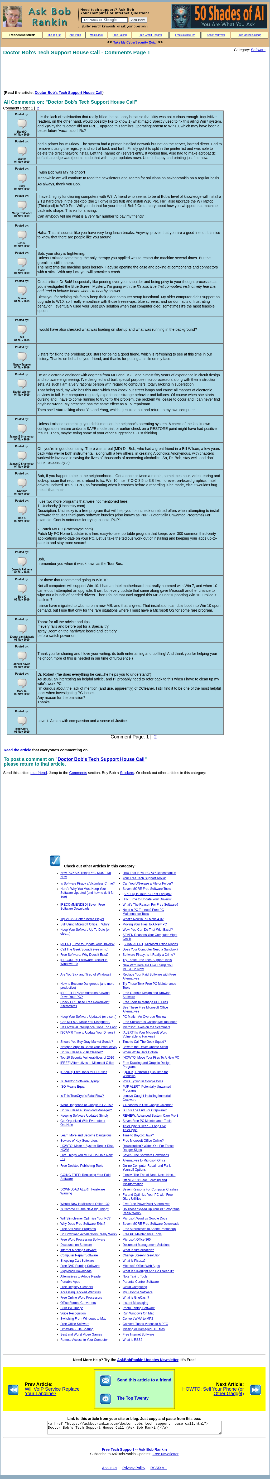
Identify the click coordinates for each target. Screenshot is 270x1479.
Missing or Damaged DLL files (144, 1329)
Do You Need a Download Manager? (86, 1110)
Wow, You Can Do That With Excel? (148, 929)
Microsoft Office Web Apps (141, 1266)
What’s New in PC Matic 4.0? (143, 919)
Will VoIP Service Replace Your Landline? (52, 1391)
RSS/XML (159, 1470)
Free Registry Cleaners (76, 1287)
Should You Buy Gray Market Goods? (86, 1042)
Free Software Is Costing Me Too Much (150, 1022)
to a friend (39, 773)
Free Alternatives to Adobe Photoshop (149, 1229)
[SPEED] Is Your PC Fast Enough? (147, 894)
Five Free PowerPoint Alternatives (146, 1204)
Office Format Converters (78, 1303)
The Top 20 (54, 34)
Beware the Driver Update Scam (145, 1047)
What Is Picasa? (134, 1260)
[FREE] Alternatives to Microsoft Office (87, 1063)
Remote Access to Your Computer (84, 1340)
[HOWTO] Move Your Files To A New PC (151, 1057)
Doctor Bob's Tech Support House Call (68, 92)
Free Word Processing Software (82, 1239)
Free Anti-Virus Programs (78, 1229)
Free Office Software (74, 1324)
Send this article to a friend (144, 1380)
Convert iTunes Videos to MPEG (145, 1324)
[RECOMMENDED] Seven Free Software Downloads (82, 906)
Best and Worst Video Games (81, 1334)
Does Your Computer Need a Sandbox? (150, 949)
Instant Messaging (135, 1303)
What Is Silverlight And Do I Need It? (148, 1271)
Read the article (17, 750)
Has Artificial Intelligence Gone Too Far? (88, 1027)
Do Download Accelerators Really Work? (88, 1234)
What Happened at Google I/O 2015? (86, 1105)
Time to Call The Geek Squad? (144, 1042)
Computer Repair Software (79, 1255)
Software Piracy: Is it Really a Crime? (149, 955)
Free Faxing (120, 34)
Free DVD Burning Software (80, 1266)
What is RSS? (132, 1340)
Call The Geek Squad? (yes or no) (84, 949)
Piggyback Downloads (75, 1271)
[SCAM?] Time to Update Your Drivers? (87, 1032)
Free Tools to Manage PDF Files (145, 1002)
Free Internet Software (138, 1334)
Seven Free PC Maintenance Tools (147, 1121)
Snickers (127, 773)
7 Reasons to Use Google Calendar (147, 1105)
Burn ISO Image (71, 1308)
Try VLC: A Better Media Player (82, 919)
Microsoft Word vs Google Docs (145, 1218)
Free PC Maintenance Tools (142, 1234)
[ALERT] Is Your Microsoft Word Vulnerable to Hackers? (145, 1034)
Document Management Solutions (146, 1245)
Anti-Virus (75, 34)
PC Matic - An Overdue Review (144, 1017)
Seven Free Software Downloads (146, 1155)
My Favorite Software (137, 1292)
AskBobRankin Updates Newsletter (148, 1360)
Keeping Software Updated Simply (84, 1115)
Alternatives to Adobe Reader (81, 1276)
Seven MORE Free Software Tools (147, 889)
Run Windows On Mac (138, 1313)
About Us (109, 1470)
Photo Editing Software (139, 1308)
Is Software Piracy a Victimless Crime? (87, 883)
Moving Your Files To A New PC (145, 924)
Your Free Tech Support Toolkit (144, 878)
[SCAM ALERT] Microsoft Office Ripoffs (150, 944)
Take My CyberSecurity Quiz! (135, 42)
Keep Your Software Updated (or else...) (88, 1017)
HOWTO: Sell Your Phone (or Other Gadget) (213, 1391)
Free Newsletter (165, 1456)
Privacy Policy (133, 1470)
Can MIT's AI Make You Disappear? (85, 1022)
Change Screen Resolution (141, 1255)
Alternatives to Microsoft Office (144, 1160)
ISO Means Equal (72, 1086)
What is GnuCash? (136, 1297)
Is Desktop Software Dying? (79, 1081)
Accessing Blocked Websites (80, 1292)
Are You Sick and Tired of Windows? (85, 974)
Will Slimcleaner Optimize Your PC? (85, 1218)
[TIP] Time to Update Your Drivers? (147, 899)
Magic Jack (96, 34)
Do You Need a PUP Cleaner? (81, 1052)
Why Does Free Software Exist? (82, 1224)
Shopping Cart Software (77, 1260)
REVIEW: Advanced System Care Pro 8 (150, 1115)
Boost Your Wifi (216, 34)
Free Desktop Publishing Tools (81, 1166)
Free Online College (249, 34)
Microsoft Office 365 (137, 1239)
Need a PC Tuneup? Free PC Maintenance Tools (143, 912)
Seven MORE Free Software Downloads (151, 1224)
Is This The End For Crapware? (145, 1110)
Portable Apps (70, 1282)
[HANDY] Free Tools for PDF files (83, 1072)
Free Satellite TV (185, 34)
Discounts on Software (76, 1245)
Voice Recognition (73, 1313)
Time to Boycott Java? (138, 1135)
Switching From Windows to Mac (83, 1318)
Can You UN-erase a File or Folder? (148, 883)
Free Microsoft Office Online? (143, 1140)
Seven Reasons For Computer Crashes (150, 1189)
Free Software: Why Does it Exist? (84, 955)
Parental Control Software (141, 1282)
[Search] (104, 20)
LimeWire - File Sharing (76, 1329)
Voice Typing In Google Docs (143, 1081)
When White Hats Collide (140, 1052)
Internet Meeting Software (78, 1250)
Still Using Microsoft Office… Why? (84, 924)
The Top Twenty (132, 1398)
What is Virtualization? (138, 1250)
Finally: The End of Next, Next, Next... (149, 1175)
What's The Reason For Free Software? (151, 904)
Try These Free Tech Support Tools (147, 960)
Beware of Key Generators (79, 1140)
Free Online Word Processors (81, 1297)
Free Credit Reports (150, 34)
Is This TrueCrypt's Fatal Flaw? (82, 1096)
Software (258, 50)
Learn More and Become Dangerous (86, 1135)
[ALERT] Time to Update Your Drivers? (87, 944)
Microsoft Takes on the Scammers (146, 1027)
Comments (78, 773)
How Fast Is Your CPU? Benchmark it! (149, 873)
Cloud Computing (135, 1287)
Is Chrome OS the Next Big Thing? (84, 1209)
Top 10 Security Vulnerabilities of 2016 (87, 1057)
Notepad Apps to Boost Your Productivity (88, 1047)
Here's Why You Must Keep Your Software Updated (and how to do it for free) (87, 893)
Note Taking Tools (135, 1276)
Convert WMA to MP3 (138, 1318)
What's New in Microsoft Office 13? (84, 1204)
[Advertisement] (99, 73)
